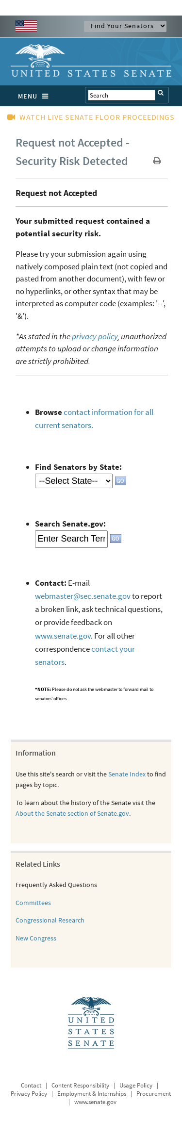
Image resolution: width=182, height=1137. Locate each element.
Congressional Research (50, 920)
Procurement (153, 1093)
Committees (33, 902)
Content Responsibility (80, 1085)
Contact (31, 1085)
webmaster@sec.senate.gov (83, 596)
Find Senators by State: (78, 466)
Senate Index (127, 774)
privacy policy (94, 336)
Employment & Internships (91, 1093)
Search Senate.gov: (70, 523)
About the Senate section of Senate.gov (72, 813)
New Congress (36, 938)
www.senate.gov (63, 635)
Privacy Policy (29, 1093)
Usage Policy (135, 1085)
